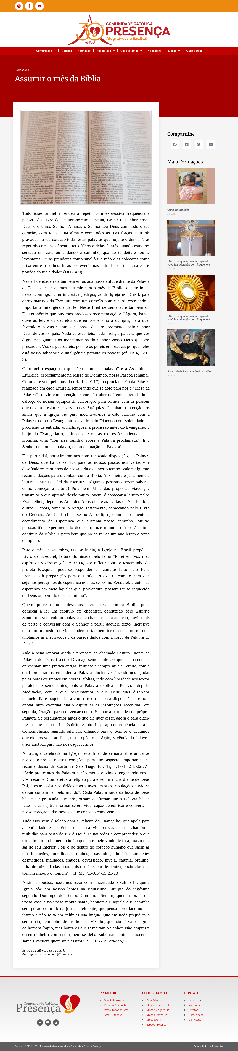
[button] (175, 144)
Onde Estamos (131, 50)
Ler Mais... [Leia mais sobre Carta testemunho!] (172, 214)
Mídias (174, 50)
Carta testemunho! (178, 209)
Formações (22, 70)
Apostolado (106, 50)
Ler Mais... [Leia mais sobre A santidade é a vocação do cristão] (172, 375)
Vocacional (155, 50)
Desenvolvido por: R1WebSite (208, 1046)
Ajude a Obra (194, 50)
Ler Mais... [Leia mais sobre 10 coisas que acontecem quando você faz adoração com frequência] (172, 269)
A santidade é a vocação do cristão (189, 371)
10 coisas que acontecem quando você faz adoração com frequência (188, 263)
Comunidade (45, 50)
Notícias (66, 50)
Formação (84, 50)
